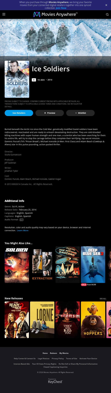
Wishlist (80, 113)
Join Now (61, 8)
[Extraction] (42, 264)
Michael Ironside (39, 179)
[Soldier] (17, 264)
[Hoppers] (93, 320)
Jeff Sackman (10, 162)
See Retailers (19, 113)
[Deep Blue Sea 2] (93, 266)
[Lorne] (42, 320)
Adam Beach (25, 179)
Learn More (22, 230)
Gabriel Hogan (54, 179)
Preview (49, 113)
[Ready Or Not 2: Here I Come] (17, 320)
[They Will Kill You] (68, 320)
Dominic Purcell (12, 179)
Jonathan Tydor (11, 170)
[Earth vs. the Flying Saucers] (68, 264)
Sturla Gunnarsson (13, 154)
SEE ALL (103, 298)
